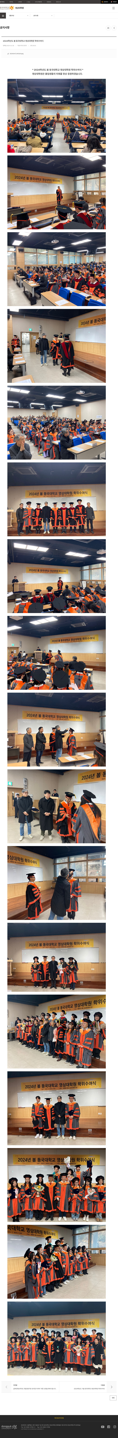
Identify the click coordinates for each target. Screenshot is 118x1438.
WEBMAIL (49, 2)
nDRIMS (20, 2)
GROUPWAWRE (38, 2)
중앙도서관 (58, 2)
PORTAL (11, 2)
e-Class (28, 2)
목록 (113, 1398)
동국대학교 (2, 2)
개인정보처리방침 (59, 1418)
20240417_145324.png (16, 53)
